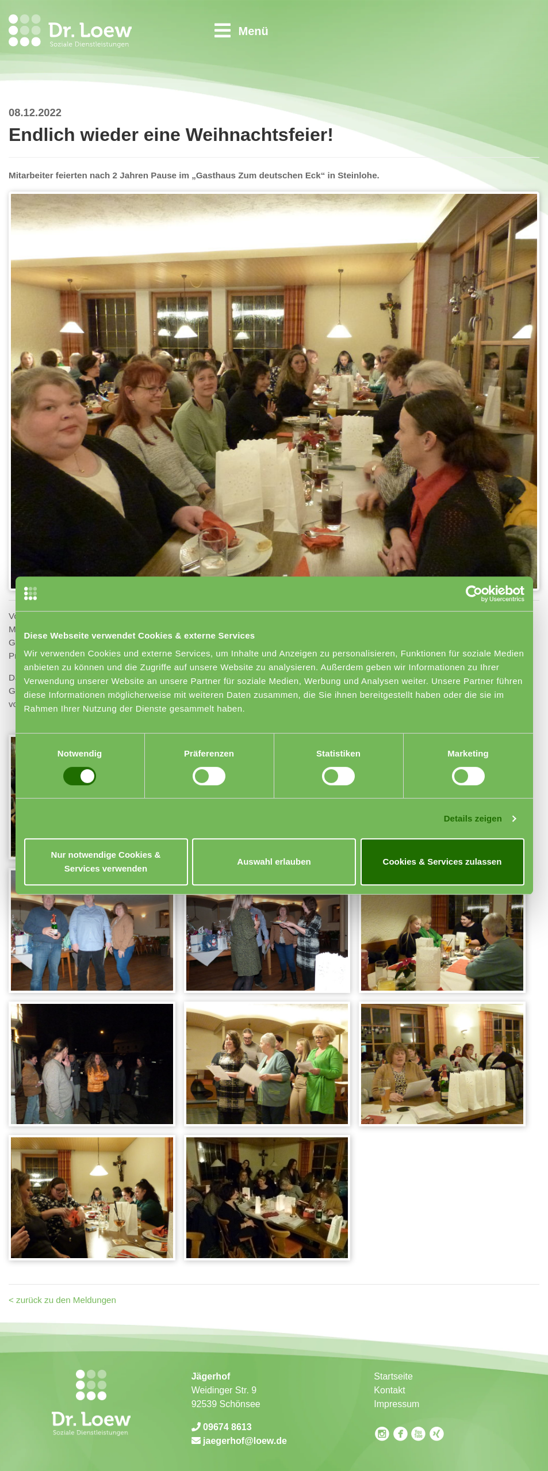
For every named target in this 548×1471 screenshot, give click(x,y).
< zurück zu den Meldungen (62, 1300)
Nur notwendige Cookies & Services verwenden (106, 861)
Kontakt (389, 1390)
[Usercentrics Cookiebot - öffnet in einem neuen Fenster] (474, 593)
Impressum (396, 1404)
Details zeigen (473, 818)
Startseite (393, 1376)
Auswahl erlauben (274, 861)
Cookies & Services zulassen (442, 861)
